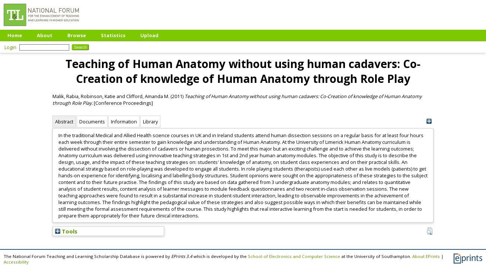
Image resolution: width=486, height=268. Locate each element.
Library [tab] (150, 121)
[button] (429, 231)
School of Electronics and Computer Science (294, 256)
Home (14, 35)
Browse (76, 35)
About (44, 35)
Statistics (113, 35)
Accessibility (16, 262)
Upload (149, 35)
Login (10, 47)
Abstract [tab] (64, 121)
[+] (429, 121)
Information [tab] (124, 121)
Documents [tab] (92, 121)
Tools (66, 231)
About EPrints (426, 256)
